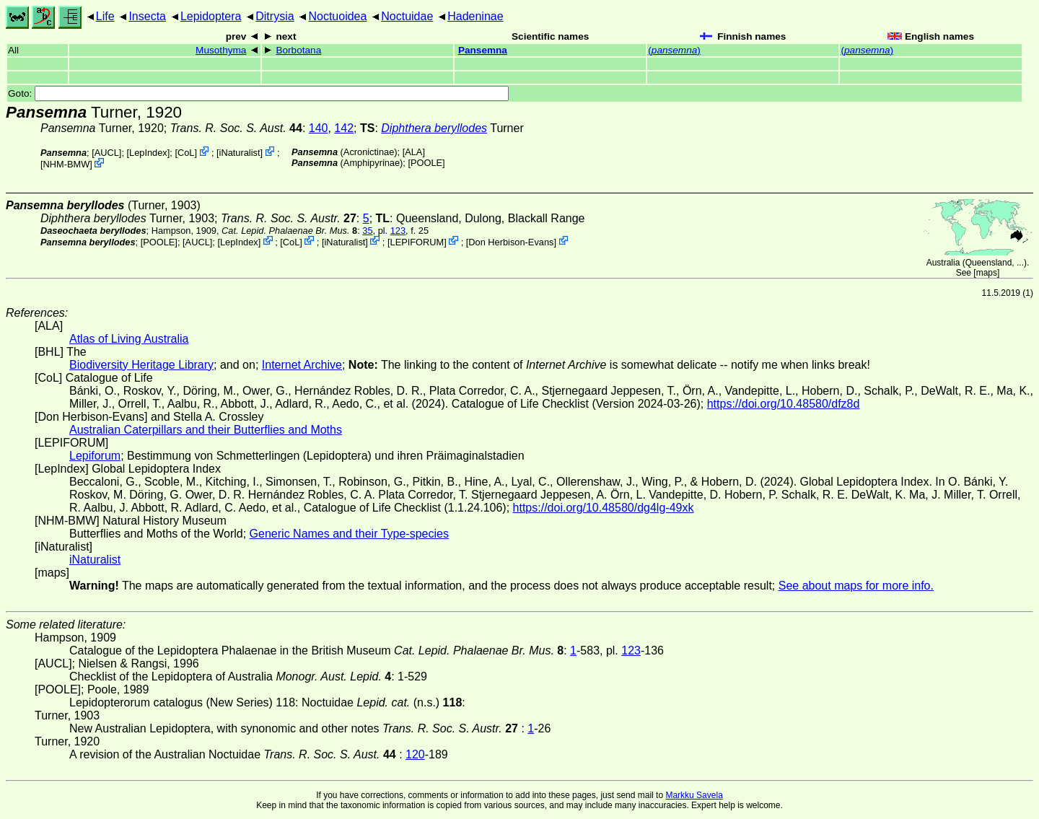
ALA (413, 151)
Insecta (147, 16)
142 (344, 128)
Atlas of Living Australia (128, 339)
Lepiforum (94, 456)
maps (986, 273)
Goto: (258, 93)
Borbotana (298, 50)
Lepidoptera (211, 16)
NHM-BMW (66, 164)
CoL (185, 152)
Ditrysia (274, 16)
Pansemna (482, 50)
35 (367, 230)
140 (318, 128)
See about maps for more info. (856, 585)
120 (415, 754)
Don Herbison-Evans (510, 241)
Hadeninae (475, 16)
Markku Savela (693, 795)
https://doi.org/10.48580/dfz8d (783, 404)
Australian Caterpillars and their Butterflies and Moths (205, 430)
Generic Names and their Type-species (349, 533)
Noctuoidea (337, 16)
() (674, 50)
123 (397, 230)
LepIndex (148, 152)
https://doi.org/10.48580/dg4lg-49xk (603, 508)
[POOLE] (426, 162)
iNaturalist (239, 152)
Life (105, 16)
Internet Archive (302, 365)
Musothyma (221, 50)
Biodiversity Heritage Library (141, 365)
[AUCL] (106, 152)
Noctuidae (407, 16)
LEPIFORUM (417, 241)
